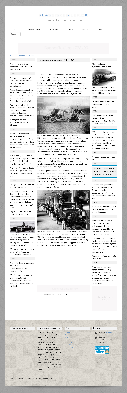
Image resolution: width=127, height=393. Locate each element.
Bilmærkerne (55, 29)
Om (100, 29)
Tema (71, 29)
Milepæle (86, 29)
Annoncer (68, 340)
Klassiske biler (35, 29)
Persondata (69, 347)
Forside (17, 29)
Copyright (68, 342)
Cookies (68, 345)
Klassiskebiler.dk (63, 15)
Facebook (68, 337)
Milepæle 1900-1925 (26, 55)
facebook (108, 332)
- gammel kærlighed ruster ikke (63, 20)
